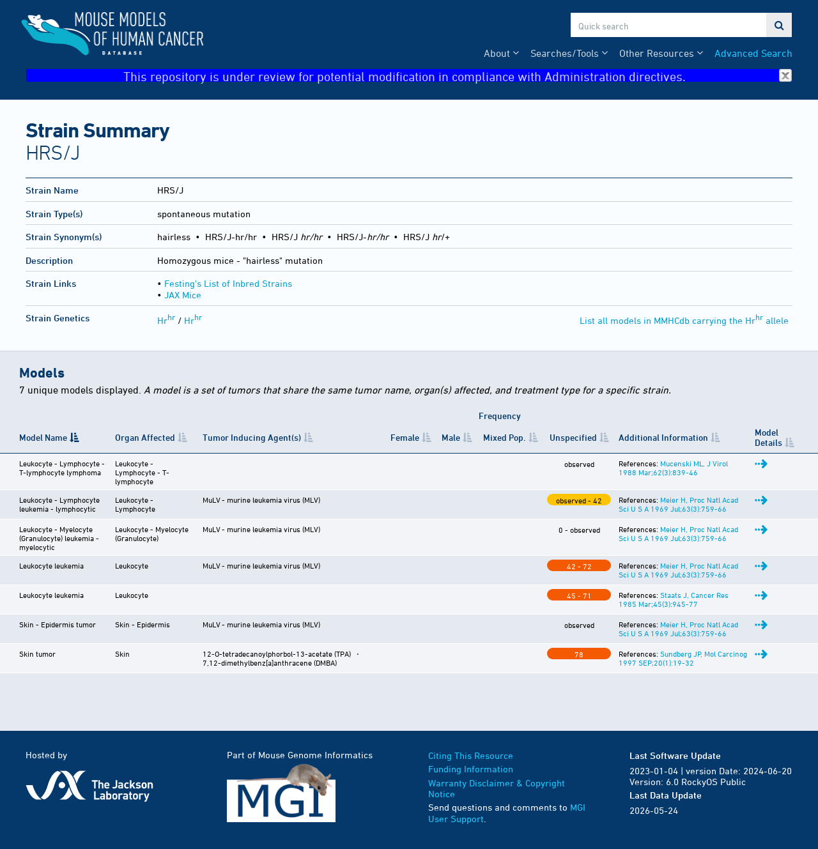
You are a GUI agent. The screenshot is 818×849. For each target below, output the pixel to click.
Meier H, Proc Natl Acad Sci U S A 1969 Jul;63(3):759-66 (678, 504)
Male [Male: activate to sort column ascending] (451, 437)
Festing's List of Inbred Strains (228, 283)
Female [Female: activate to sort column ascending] (404, 437)
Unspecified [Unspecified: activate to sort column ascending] (573, 437)
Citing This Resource (470, 755)
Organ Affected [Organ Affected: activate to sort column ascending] (145, 437)
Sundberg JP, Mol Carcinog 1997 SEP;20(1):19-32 (683, 658)
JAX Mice (182, 294)
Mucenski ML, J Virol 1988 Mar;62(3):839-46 (673, 468)
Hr (166, 320)
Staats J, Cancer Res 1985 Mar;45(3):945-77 (674, 599)
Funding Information (470, 768)
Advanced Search (753, 53)
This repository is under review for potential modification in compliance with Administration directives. (457, 75)
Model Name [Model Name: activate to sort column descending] (43, 437)
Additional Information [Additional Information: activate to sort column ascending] (663, 437)
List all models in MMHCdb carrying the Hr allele (684, 320)
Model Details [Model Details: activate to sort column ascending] (768, 437)
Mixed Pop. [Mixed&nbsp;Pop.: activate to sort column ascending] (504, 437)
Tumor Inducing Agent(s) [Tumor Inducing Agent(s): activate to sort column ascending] (252, 437)
